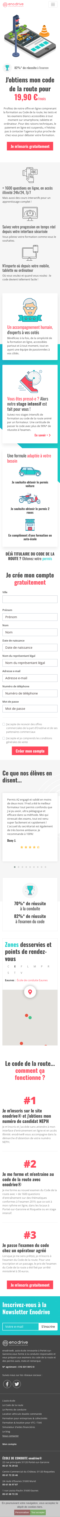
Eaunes (9, 980)
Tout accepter (38, 1512)
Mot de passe (10, 701)
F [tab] (21, 966)
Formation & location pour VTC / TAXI (22, 1422)
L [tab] (27, 966)
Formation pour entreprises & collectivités (24, 1418)
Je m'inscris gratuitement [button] (30, 146)
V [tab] (21, 973)
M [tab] (35, 966)
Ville (4, 592)
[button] (15, 867)
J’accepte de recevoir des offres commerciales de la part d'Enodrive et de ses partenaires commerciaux (31, 728)
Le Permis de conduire (14, 1409)
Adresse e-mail (11, 671)
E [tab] (15, 966)
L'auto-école (8, 1400)
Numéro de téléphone (15, 686)
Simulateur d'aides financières (18, 1427)
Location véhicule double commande (22, 1413)
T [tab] (15, 973)
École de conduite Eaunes (32, 980)
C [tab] (8, 966)
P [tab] (42, 966)
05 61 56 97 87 (10, 1484)
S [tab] (8, 973)
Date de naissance (13, 640)
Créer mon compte (30, 751)
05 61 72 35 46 (10, 1475)
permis (47, 558)
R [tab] (48, 966)
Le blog (6, 1431)
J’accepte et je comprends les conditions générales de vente (29, 740)
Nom (5, 625)
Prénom (7, 610)
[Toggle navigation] (52, 4)
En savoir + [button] (43, 435)
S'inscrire (48, 1326)
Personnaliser (22, 1512)
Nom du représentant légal (18, 656)
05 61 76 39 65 (10, 1465)
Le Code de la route (12, 1405)
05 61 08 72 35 (10, 1494)
